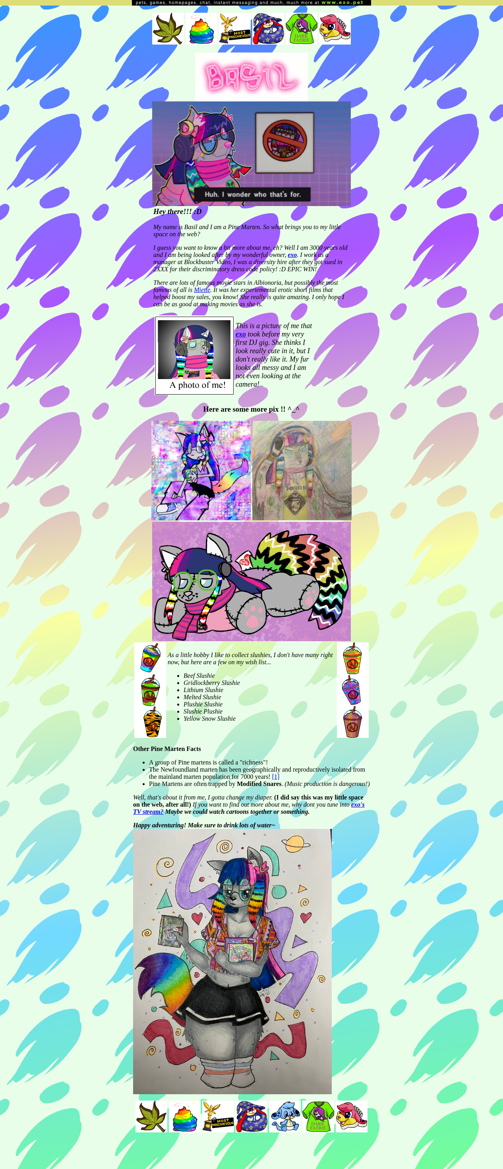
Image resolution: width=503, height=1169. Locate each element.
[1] (276, 776)
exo (292, 254)
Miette (202, 289)
